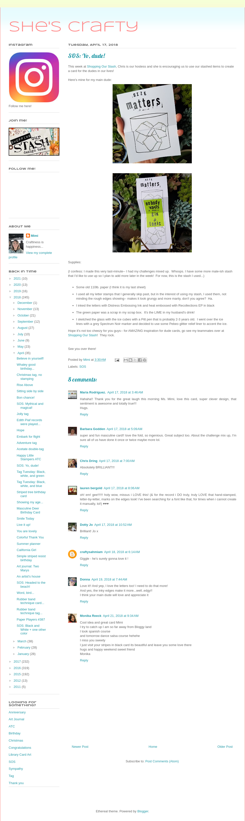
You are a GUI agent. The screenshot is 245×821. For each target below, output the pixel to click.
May (21, 346)
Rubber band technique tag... (29, 611)
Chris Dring (89, 461)
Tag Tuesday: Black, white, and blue (31, 484)
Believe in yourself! (30, 358)
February (24, 647)
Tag (11, 776)
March (22, 641)
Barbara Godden (92, 429)
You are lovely (27, 531)
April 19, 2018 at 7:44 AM (109, 579)
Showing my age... (30, 502)
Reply (84, 414)
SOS (82, 366)
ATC (12, 726)
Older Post (225, 747)
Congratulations (20, 747)
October (24, 315)
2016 (18, 668)
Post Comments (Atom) (162, 761)
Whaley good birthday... (26, 366)
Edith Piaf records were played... (29, 422)
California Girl (26, 550)
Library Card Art (20, 754)
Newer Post (80, 747)
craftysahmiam (91, 552)
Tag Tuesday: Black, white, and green (31, 474)
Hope (20, 430)
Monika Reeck (90, 616)
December (25, 303)
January (24, 654)
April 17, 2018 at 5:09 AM (124, 429)
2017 (18, 661)
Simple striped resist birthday (31, 558)
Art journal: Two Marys (28, 568)
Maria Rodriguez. (93, 392)
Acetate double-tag (30, 449)
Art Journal (16, 719)
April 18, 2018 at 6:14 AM (122, 552)
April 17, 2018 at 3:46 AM (125, 392)
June (21, 340)
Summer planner (28, 544)
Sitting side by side (30, 391)
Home (153, 747)
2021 (18, 278)
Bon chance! (25, 397)
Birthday (15, 733)
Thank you (16, 783)
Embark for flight (28, 436)
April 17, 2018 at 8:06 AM (121, 488)
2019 (18, 291)
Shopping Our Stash (101, 66)
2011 (18, 687)
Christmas (16, 740)
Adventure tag (27, 443)
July (21, 334)
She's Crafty (74, 27)
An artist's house (28, 576)
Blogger (142, 811)
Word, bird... (25, 593)
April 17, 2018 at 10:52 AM (113, 525)
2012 (18, 680)
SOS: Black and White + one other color (31, 629)
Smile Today (25, 518)
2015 (18, 674)
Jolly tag (22, 414)
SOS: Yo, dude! (28, 465)
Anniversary (17, 712)
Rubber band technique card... (30, 601)
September (26, 321)
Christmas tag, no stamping (29, 377)
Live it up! (23, 525)
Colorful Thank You (30, 537)
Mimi (34, 236)
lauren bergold (91, 488)
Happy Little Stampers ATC (29, 457)
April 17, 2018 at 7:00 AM (117, 461)
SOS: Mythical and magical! (30, 406)
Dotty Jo (86, 525)
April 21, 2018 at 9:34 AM (121, 616)
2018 (18, 297)
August (23, 328)
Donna (85, 579)
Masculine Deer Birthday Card (28, 510)
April (21, 353)
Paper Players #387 (31, 619)
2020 (18, 285)
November (25, 309)
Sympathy (16, 769)
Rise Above (25, 385)
